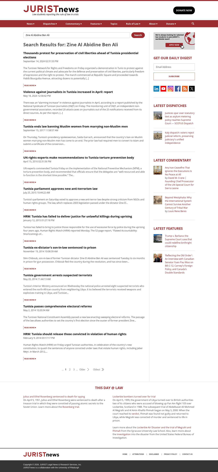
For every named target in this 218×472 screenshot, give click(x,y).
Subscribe (174, 76)
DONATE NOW (184, 10)
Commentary (74, 23)
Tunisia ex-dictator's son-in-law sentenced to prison (59, 247)
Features (96, 23)
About (153, 23)
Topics (114, 23)
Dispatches (50, 23)
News (30, 23)
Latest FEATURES (168, 228)
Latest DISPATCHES (170, 105)
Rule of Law (133, 23)
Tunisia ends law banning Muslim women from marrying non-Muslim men (75, 126)
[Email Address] (174, 67)
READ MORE (30, 85)
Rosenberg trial (70, 406)
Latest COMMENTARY (172, 160)
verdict (135, 413)
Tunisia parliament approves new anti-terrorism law (60, 189)
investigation (124, 434)
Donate (171, 23)
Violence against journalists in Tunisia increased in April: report (68, 92)
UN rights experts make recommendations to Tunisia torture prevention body (78, 157)
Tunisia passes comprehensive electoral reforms (57, 306)
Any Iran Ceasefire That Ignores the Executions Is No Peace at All (178, 171)
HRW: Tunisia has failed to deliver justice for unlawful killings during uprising (77, 216)
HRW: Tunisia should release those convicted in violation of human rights (74, 334)
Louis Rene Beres (177, 211)
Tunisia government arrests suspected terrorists (57, 275)
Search (138, 35)
